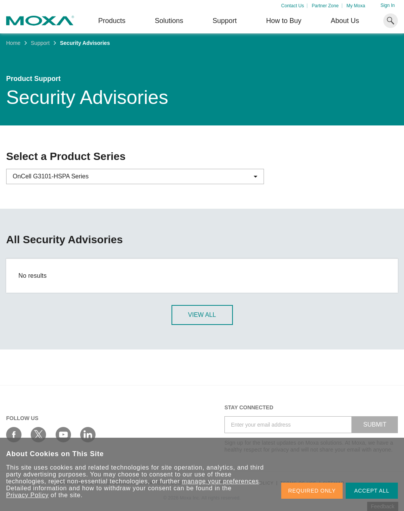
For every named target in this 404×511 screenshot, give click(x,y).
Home (13, 43)
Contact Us (292, 5)
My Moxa (355, 5)
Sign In (388, 5)
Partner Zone (325, 5)
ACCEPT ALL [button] (371, 491)
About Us (345, 21)
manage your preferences (220, 481)
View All (202, 315)
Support (225, 21)
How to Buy (283, 21)
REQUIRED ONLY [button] (312, 491)
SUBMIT (374, 424)
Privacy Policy (27, 495)
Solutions (169, 21)
